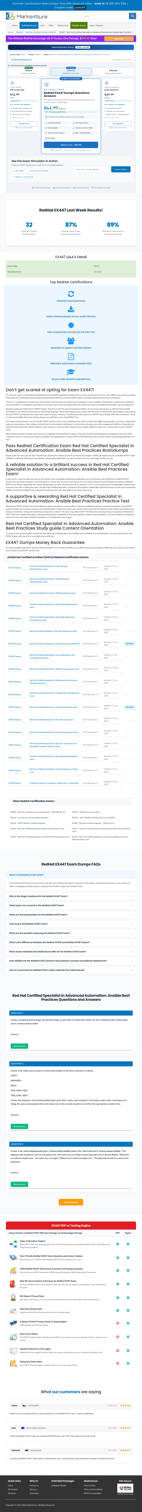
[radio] (29, 72)
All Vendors (13, 1489)
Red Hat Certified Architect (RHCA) (41, 32)
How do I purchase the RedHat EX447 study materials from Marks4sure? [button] (47, 970)
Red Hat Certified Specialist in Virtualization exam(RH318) (54, 643)
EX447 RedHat (93, 484)
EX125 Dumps (15, 567)
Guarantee (34, 1493)
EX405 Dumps (15, 694)
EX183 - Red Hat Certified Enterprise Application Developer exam (37, 828)
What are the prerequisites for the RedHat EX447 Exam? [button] (38, 914)
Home (14, 25)
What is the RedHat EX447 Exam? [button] (26, 874)
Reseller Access (79, 25)
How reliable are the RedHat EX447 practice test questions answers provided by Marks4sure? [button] (58, 960)
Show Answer (19, 1046)
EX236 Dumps (15, 580)
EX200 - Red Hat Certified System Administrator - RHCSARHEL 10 (37, 812)
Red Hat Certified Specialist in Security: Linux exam (51, 719)
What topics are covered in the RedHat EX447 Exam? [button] (36, 905)
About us (33, 1489)
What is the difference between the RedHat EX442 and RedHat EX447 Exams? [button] (49, 942)
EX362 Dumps (15, 669)
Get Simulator (118, 124)
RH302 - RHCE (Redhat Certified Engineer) (27, 823)
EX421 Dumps (15, 732)
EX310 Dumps (15, 631)
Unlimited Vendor (58, 1485)
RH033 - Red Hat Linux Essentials (86, 812)
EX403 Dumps (15, 681)
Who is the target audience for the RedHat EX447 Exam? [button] (38, 896)
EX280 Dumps (15, 605)
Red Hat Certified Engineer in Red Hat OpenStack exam (53, 631)
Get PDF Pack (23, 124)
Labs (42, 25)
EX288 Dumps (15, 618)
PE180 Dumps (15, 783)
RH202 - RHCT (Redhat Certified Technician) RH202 (93, 818)
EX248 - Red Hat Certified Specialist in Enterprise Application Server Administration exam (100, 838)
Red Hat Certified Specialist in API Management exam (53, 593)
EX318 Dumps (15, 643)
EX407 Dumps (15, 707)
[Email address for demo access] (92, 169)
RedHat (19, 32)
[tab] (71, 875)
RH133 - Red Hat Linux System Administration (29, 818)
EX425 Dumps (15, 745)
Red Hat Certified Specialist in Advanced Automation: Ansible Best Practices (79, 54)
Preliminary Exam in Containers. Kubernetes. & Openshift (54, 783)
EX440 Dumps (15, 757)
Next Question (71, 1202)
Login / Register (96, 25)
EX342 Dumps (15, 656)
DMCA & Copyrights (92, 1493)
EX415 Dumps (15, 719)
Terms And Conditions (93, 1489)
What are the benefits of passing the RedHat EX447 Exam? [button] (39, 933)
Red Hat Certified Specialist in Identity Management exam (54, 669)
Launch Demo (121, 169)
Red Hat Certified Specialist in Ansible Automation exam (54, 707)
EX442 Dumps (15, 770)
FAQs (51, 25)
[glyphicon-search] (132, 16)
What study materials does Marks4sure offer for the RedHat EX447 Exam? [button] (47, 951)
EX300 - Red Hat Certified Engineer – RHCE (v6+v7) (93, 823)
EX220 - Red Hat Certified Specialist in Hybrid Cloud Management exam (40, 837)
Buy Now (129, 643)
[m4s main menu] (8, 25)
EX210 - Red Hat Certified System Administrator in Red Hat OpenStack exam (101, 829)
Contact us (34, 1485)
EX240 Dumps (15, 593)
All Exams (12, 1493)
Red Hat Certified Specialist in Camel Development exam (54, 732)
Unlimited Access (29, 25)
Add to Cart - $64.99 (71, 145)
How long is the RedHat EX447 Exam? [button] (28, 923)
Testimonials (63, 25)
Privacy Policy (90, 1485)
